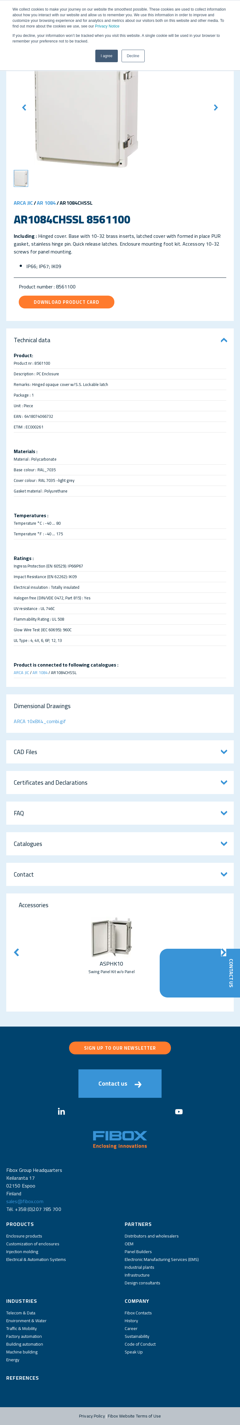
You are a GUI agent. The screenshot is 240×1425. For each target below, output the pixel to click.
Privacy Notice (107, 26)
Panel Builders (138, 1252)
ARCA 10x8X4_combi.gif (40, 721)
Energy (12, 1360)
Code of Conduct (140, 1344)
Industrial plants (139, 1267)
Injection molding (22, 1252)
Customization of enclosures (32, 1244)
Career (131, 1328)
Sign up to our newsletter (120, 1048)
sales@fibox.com (24, 1201)
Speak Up (134, 1352)
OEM (129, 1244)
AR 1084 (46, 203)
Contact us (120, 1083)
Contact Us (231, 973)
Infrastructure (137, 1275)
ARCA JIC (23, 203)
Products (20, 1224)
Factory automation (24, 1336)
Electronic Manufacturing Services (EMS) (162, 1259)
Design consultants (142, 1283)
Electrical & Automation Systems (36, 1259)
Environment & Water (26, 1321)
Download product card (66, 302)
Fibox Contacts (138, 1313)
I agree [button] (106, 56)
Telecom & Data (20, 1313)
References (22, 1377)
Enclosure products (24, 1236)
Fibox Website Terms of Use (134, 1416)
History (131, 1321)
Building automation (24, 1344)
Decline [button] (133, 56)
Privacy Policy (92, 1416)
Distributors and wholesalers (152, 1236)
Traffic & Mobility (21, 1328)
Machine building (22, 1352)
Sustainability (137, 1336)
